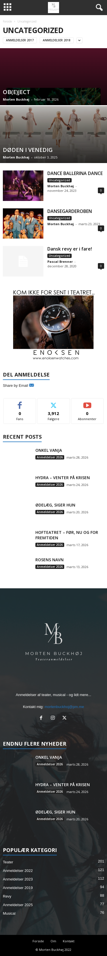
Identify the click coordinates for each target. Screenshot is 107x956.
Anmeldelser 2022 (18, 870)
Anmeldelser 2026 (50, 457)
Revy (7, 896)
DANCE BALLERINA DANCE (75, 173)
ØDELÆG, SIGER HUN (55, 505)
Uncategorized (59, 180)
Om (53, 941)
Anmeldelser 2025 (18, 905)
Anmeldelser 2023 (18, 879)
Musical (9, 913)
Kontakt (68, 941)
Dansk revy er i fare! (69, 249)
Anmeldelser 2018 (56, 40)
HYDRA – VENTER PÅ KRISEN (62, 477)
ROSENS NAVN (49, 559)
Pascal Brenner (60, 261)
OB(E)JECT (16, 92)
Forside (7, 21)
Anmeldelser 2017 (20, 40)
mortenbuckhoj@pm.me (64, 707)
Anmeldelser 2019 (18, 888)
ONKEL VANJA (48, 450)
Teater (8, 862)
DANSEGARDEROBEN (69, 211)
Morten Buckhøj (16, 99)
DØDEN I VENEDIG (28, 150)
